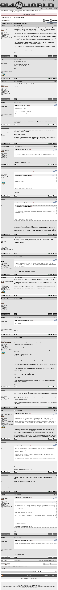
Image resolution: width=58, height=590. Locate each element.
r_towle (2, 59)
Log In (30, 14)
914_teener (3, 442)
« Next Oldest (40, 560)
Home (44, 0)
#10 (56, 256)
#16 (56, 410)
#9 (56, 237)
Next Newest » (54, 560)
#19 (56, 494)
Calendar (56, 8)
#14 (56, 337)
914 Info (52, 0)
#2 (56, 59)
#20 (56, 537)
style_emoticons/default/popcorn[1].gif (23, 469)
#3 (56, 81)
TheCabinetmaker (5, 128)
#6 (56, 146)
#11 (56, 277)
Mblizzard (3, 25)
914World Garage (20, 17)
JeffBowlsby (3, 277)
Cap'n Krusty (4, 81)
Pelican (33, 46)
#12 (56, 298)
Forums (48, 0)
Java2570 (3, 237)
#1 (56, 25)
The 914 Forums (12, 17)
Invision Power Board (24, 578)
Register (33, 14)
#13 (56, 317)
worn (2, 410)
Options (51, 23)
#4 (56, 102)
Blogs (56, 0)
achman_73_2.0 (4, 475)
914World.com (5, 17)
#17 (56, 442)
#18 (56, 475)
